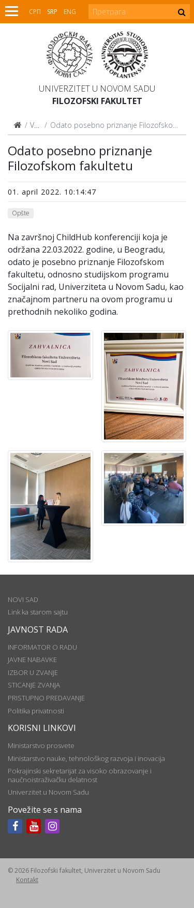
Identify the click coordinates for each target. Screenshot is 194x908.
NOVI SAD (23, 599)
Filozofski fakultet (97, 101)
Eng (70, 11)
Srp (52, 11)
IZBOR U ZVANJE (33, 672)
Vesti (38, 125)
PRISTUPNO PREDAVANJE (46, 697)
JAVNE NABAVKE (32, 659)
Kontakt (27, 879)
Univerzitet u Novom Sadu (97, 88)
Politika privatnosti (36, 710)
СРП (35, 11)
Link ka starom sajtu (38, 612)
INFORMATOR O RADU (42, 647)
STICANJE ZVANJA (34, 685)
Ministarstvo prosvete (41, 745)
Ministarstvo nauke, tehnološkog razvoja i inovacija (86, 758)
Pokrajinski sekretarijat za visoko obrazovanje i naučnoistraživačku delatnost (80, 775)
